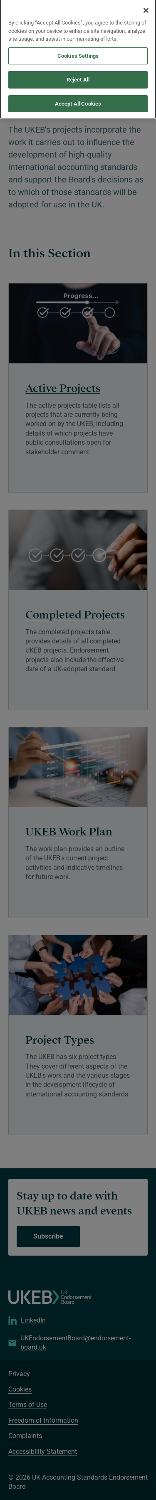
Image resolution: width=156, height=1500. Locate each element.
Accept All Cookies (78, 94)
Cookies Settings (78, 47)
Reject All (78, 71)
